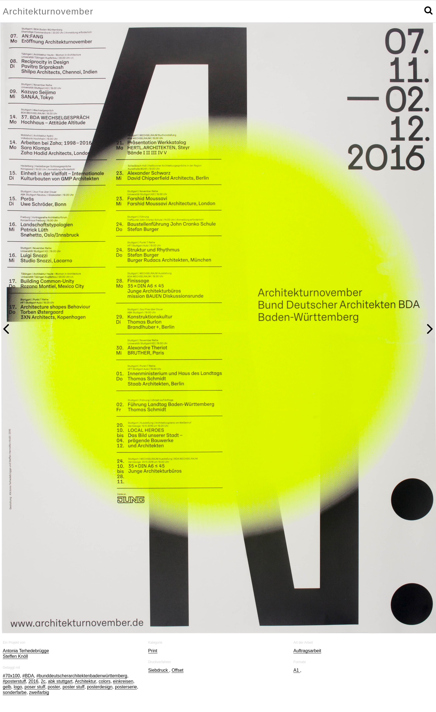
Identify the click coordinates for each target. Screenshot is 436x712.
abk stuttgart (60, 681)
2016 (33, 681)
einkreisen (123, 681)
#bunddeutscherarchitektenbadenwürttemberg (81, 675)
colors (105, 681)
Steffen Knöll (15, 656)
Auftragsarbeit (307, 650)
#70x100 (11, 675)
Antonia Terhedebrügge (26, 650)
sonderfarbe (14, 692)
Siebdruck (158, 670)
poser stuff (34, 686)
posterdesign (100, 686)
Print (152, 650)
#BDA (28, 675)
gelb (7, 686)
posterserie (126, 686)
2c (43, 681)
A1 (296, 670)
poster (54, 686)
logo (18, 686)
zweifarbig (39, 692)
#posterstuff (14, 681)
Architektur (85, 681)
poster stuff (74, 686)
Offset (177, 670)
